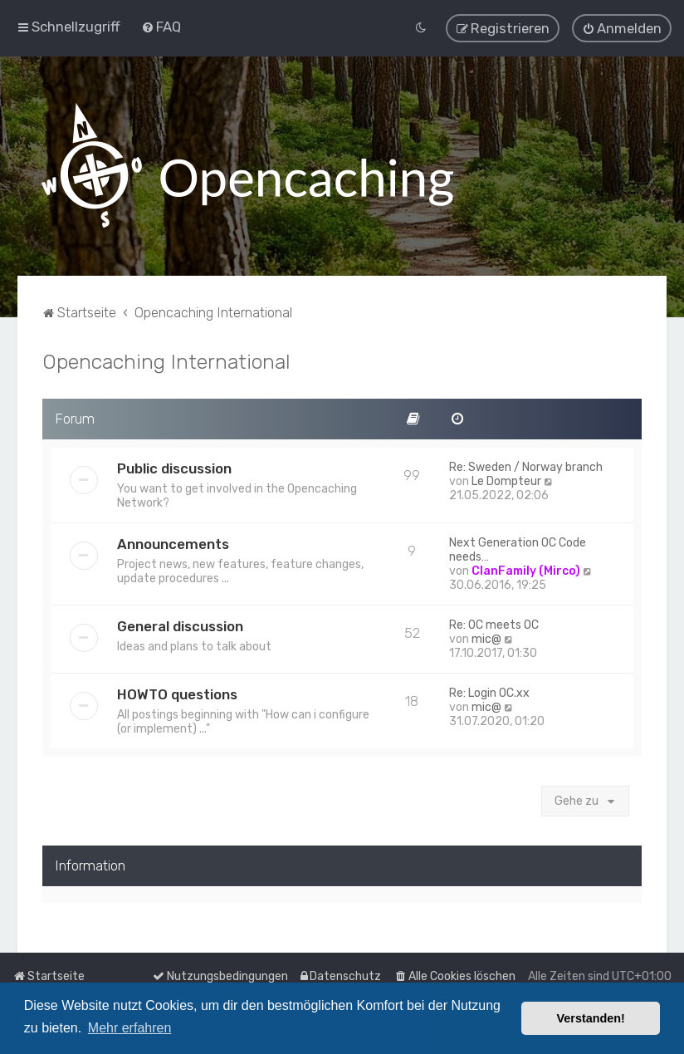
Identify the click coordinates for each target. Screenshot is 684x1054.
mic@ (486, 638)
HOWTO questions (177, 693)
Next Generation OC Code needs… (517, 549)
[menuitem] (161, 26)
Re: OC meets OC (494, 624)
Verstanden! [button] (591, 1018)
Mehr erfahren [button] (130, 1028)
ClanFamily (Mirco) (525, 570)
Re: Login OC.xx (489, 692)
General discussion (180, 625)
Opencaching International (166, 360)
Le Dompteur (506, 480)
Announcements (173, 543)
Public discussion (174, 467)
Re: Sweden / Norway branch (526, 466)
